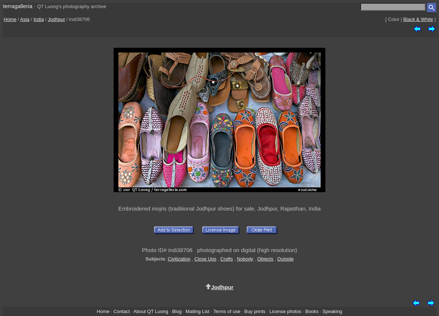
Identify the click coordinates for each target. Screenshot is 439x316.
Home (10, 19)
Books (311, 311)
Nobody (245, 259)
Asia (24, 19)
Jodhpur (56, 19)
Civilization (179, 259)
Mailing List (198, 311)
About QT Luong (150, 311)
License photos (285, 311)
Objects (265, 259)
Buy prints (255, 311)
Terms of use (226, 311)
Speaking (332, 311)
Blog (177, 311)
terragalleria (17, 6)
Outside (285, 259)
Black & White (418, 19)
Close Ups (205, 259)
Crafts (226, 259)
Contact (121, 311)
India (38, 19)
